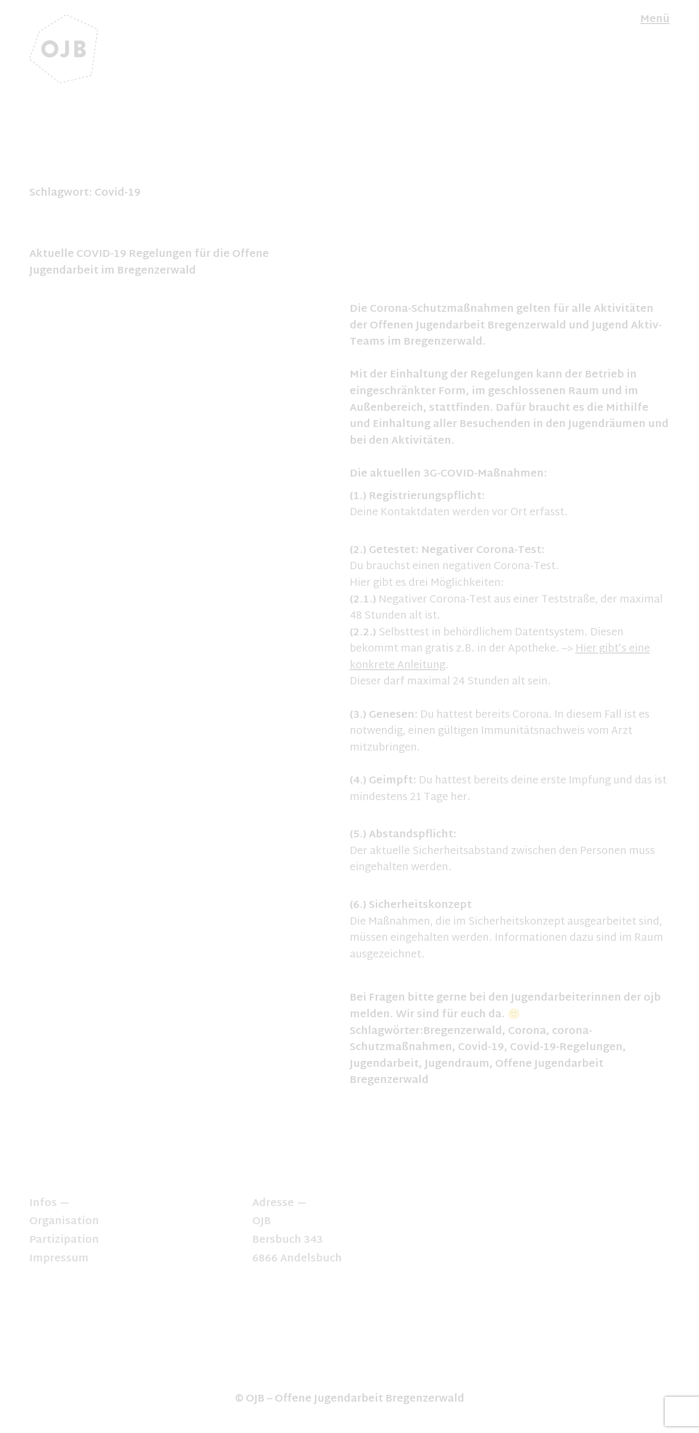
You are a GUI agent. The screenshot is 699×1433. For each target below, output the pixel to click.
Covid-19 (481, 1047)
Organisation (64, 1221)
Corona (527, 1031)
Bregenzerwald (462, 1031)
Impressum (59, 1259)
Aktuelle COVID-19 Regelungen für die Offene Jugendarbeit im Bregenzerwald (149, 262)
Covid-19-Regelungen (566, 1047)
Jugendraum (457, 1064)
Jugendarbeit (384, 1064)
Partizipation (64, 1240)
